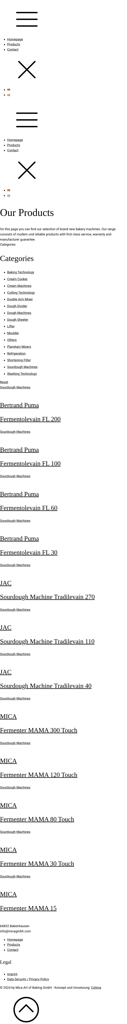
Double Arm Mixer (20, 299)
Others (12, 340)
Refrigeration (16, 353)
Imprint (12, 974)
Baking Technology (20, 272)
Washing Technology (22, 374)
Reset (4, 382)
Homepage (15, 39)
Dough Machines (19, 313)
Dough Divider (17, 306)
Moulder (13, 333)
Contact (12, 49)
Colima (96, 987)
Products (13, 44)
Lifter (11, 326)
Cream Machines (19, 286)
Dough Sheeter (17, 320)
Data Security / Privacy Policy (28, 979)
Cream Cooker (17, 279)
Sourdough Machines (22, 367)
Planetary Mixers (19, 347)
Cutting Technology (21, 292)
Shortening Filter (19, 360)
